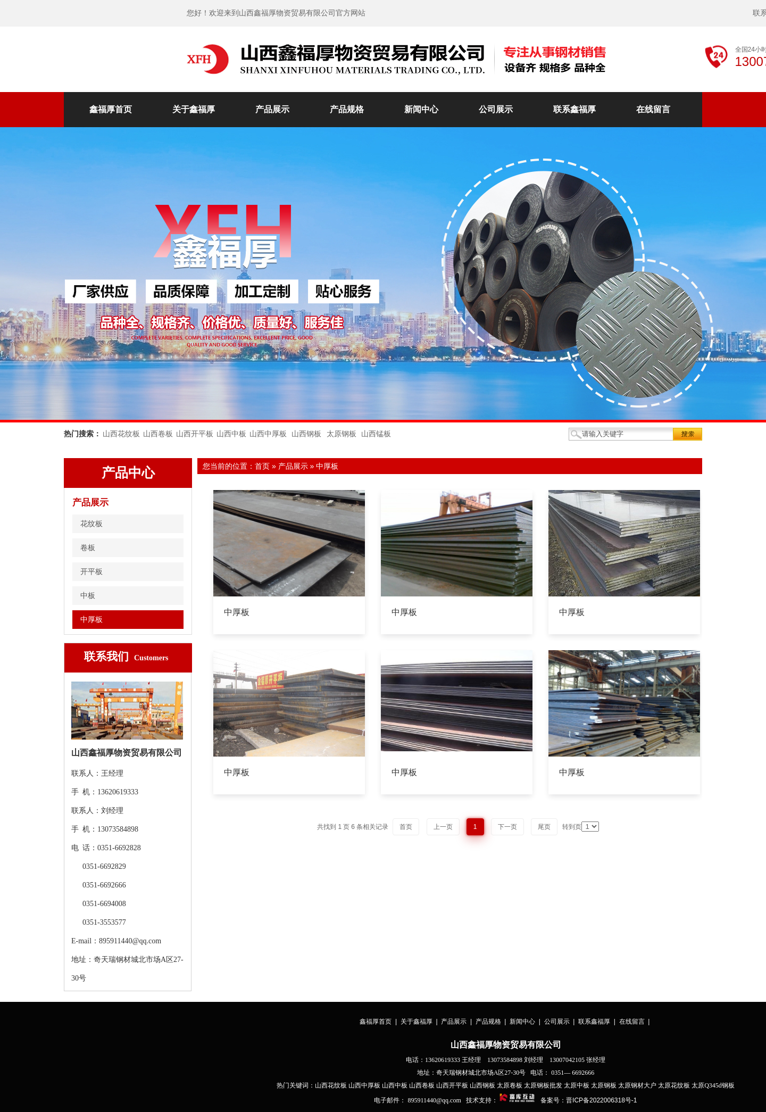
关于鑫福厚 (193, 109)
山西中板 (231, 434)
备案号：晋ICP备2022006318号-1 (588, 1100)
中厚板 (327, 466)
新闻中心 (421, 109)
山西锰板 (376, 434)
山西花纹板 (121, 434)
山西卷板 (158, 434)
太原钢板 (341, 434)
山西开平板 (194, 434)
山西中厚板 (268, 434)
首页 (262, 466)
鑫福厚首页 (110, 109)
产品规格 (347, 109)
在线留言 (653, 109)
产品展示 (272, 109)
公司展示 (496, 109)
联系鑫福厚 (574, 109)
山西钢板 (306, 434)
